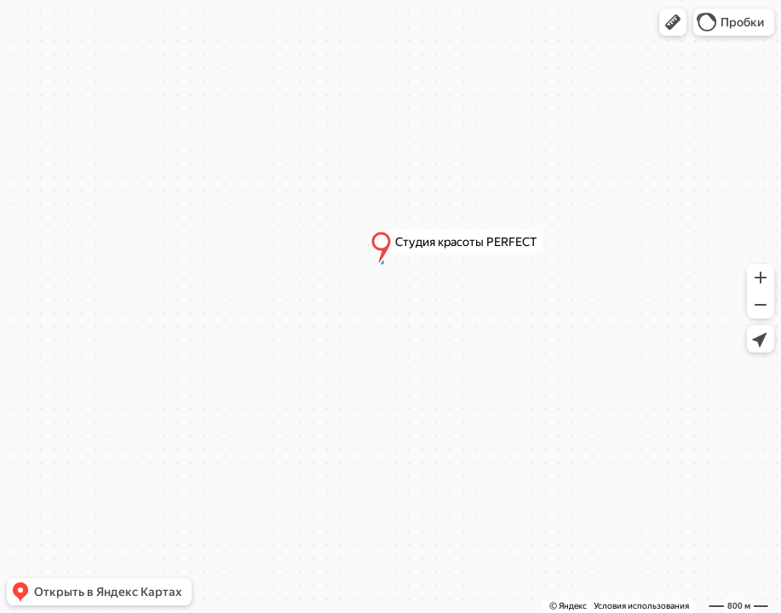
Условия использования (641, 605)
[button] (672, 22)
